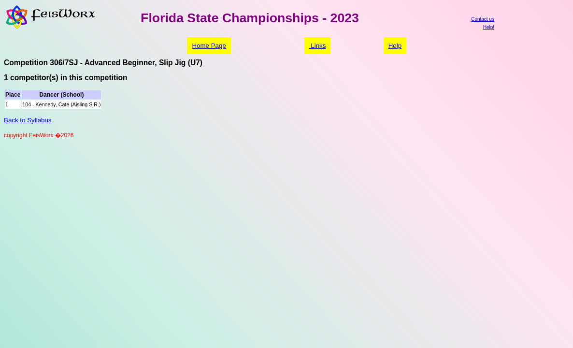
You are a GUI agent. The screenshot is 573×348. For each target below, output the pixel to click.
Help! (488, 27)
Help (394, 45)
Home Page (209, 45)
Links (317, 45)
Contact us (482, 19)
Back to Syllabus (28, 120)
